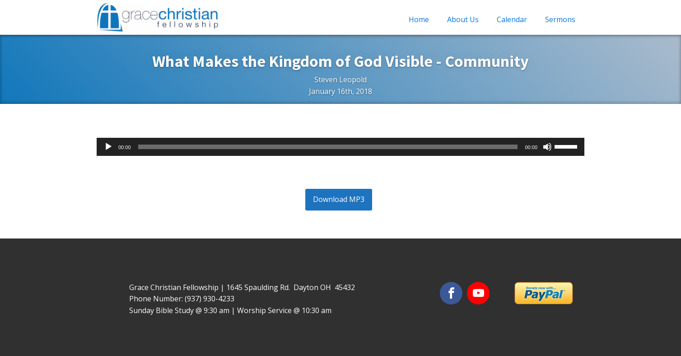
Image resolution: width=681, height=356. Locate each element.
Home (419, 19)
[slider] (328, 147)
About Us (463, 19)
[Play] (108, 146)
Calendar (512, 19)
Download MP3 (338, 199)
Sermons (560, 19)
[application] (340, 147)
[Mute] (547, 146)
